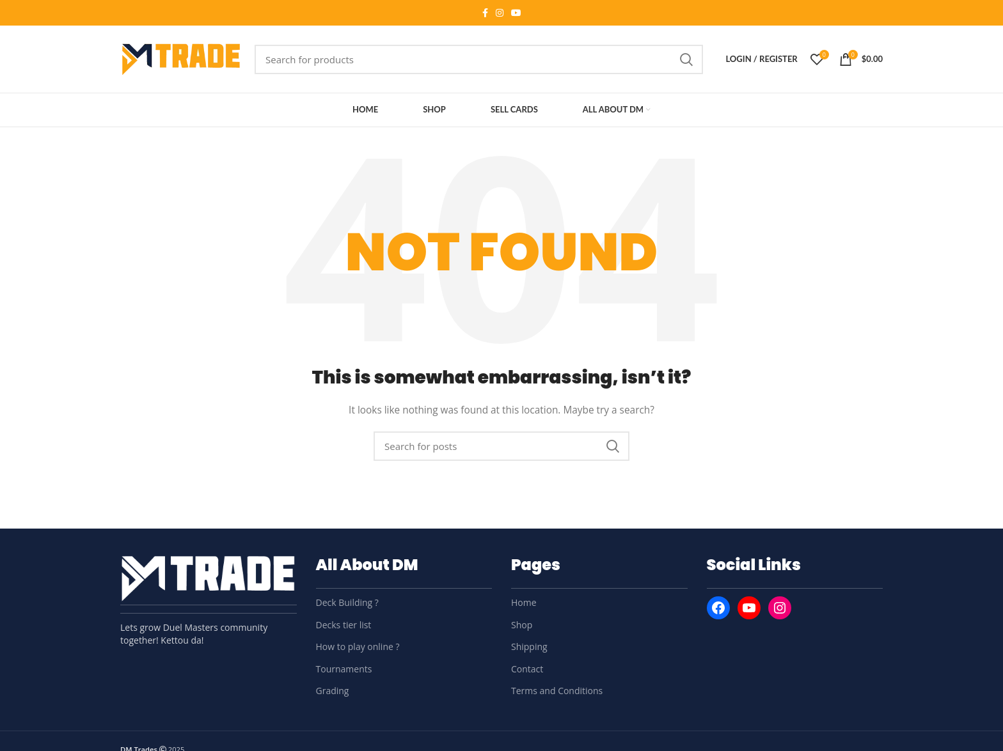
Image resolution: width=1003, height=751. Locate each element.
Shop (521, 625)
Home (524, 602)
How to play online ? (358, 646)
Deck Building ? (347, 602)
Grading (332, 691)
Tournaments (344, 669)
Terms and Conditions (557, 691)
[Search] (479, 59)
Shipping (529, 646)
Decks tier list (344, 625)
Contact (527, 669)
